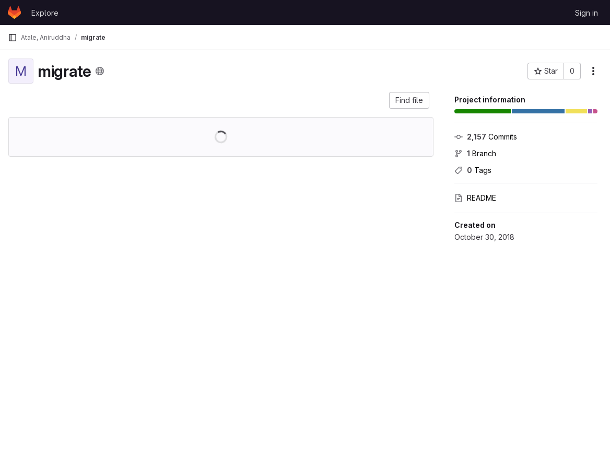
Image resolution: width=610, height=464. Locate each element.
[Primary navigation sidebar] (12, 37)
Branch (475, 153)
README (475, 197)
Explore (44, 12)
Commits (485, 136)
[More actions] (593, 71)
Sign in (586, 12)
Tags (472, 170)
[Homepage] (14, 12)
